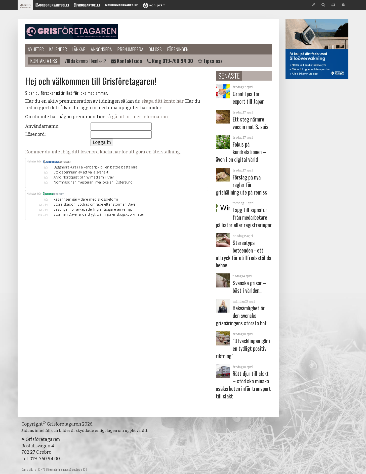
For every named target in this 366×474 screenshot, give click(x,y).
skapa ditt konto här (162, 101)
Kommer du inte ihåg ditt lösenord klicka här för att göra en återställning (102, 152)
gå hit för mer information (140, 117)
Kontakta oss (43, 61)
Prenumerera (130, 49)
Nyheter (36, 49)
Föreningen (177, 49)
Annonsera (101, 49)
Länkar (79, 49)
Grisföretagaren (71, 31)
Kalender (58, 49)
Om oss (155, 49)
